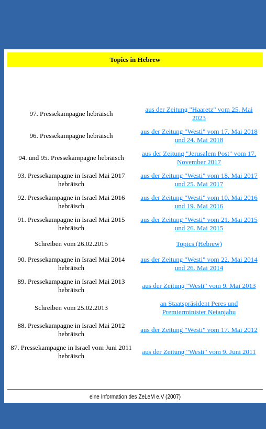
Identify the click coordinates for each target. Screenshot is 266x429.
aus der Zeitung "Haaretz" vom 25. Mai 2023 (198, 113)
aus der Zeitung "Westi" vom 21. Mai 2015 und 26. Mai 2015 (198, 224)
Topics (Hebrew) (199, 244)
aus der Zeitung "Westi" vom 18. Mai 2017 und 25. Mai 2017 (198, 179)
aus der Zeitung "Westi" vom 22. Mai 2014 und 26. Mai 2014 (198, 263)
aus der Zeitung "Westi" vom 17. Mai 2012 (198, 330)
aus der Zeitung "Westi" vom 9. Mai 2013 (199, 285)
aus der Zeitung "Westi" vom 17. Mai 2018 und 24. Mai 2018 (198, 135)
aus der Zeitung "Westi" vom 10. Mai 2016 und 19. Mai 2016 (198, 202)
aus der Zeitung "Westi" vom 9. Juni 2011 (199, 352)
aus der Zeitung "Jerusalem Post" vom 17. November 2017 (199, 157)
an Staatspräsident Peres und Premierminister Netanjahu (199, 307)
